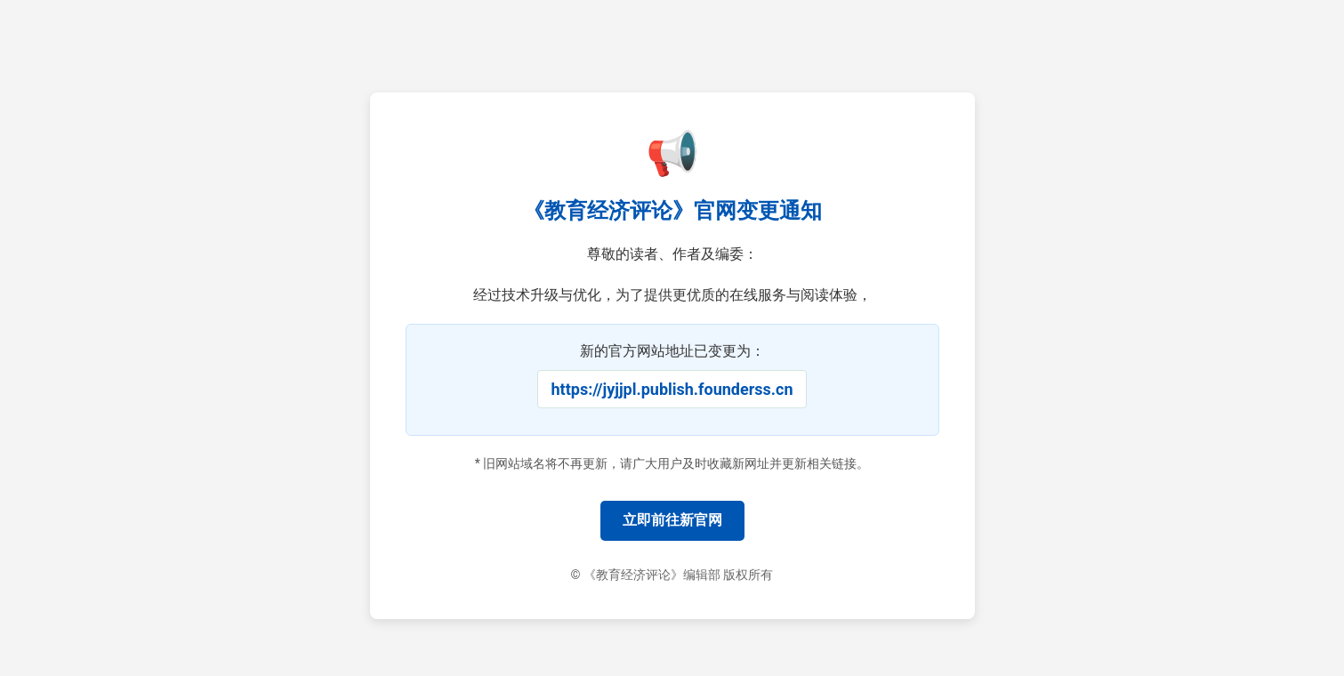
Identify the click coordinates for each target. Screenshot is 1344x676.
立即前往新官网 (672, 519)
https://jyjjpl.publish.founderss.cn (672, 389)
